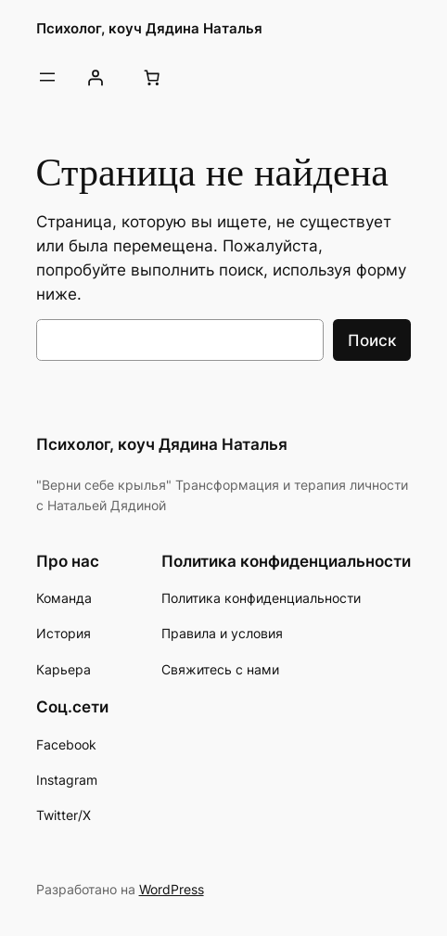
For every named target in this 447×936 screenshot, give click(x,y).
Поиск (372, 340)
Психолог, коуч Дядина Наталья (149, 28)
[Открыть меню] (47, 77)
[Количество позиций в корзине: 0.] (152, 77)
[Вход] (95, 77)
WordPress (171, 889)
